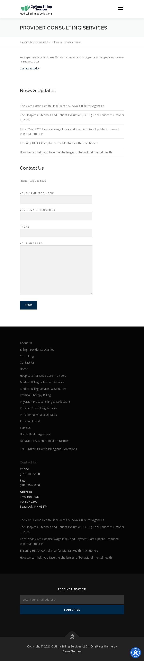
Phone (56, 230)
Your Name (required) (56, 196)
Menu (120, 7)
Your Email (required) (56, 213)
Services (25, 428)
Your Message (56, 268)
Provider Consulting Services (38, 408)
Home (24, 369)
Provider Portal (30, 421)
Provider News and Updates (38, 415)
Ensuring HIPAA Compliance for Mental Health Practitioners (59, 143)
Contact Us (27, 362)
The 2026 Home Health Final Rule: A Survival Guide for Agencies (62, 106)
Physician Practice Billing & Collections (45, 402)
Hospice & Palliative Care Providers (43, 376)
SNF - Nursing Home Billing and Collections (48, 449)
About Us (26, 343)
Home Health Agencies (35, 434)
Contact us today (30, 68)
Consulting (27, 356)
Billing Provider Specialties (37, 349)
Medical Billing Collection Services (42, 382)
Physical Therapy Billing (35, 395)
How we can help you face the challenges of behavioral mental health (66, 152)
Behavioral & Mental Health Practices (44, 441)
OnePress (97, 646)
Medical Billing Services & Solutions (43, 389)
